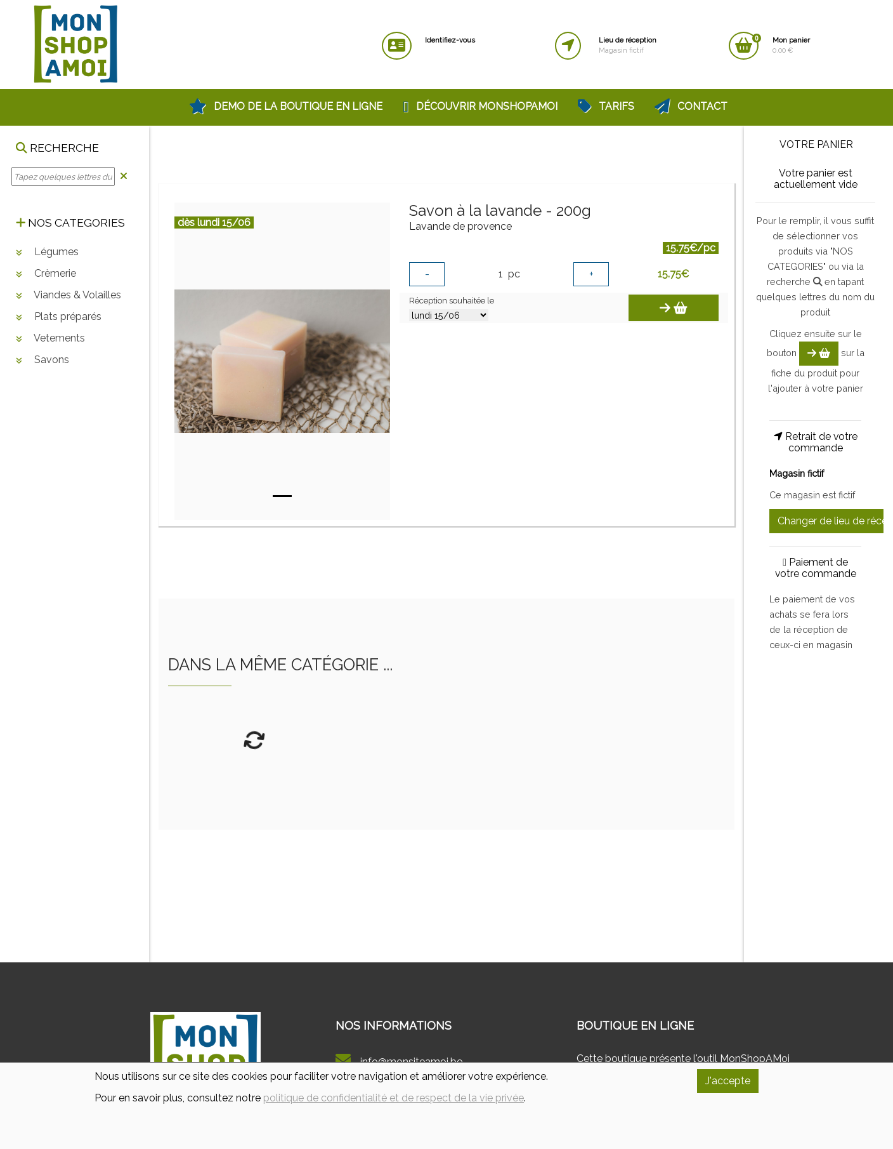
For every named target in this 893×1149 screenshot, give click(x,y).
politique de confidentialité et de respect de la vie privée (393, 1098)
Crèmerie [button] (46, 273)
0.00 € (791, 45)
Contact (691, 106)
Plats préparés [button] (58, 316)
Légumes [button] (47, 252)
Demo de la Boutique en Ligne (285, 106)
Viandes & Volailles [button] (68, 295)
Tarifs (606, 106)
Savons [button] (42, 360)
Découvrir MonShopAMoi (480, 106)
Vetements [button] (50, 338)
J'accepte (727, 1081)
